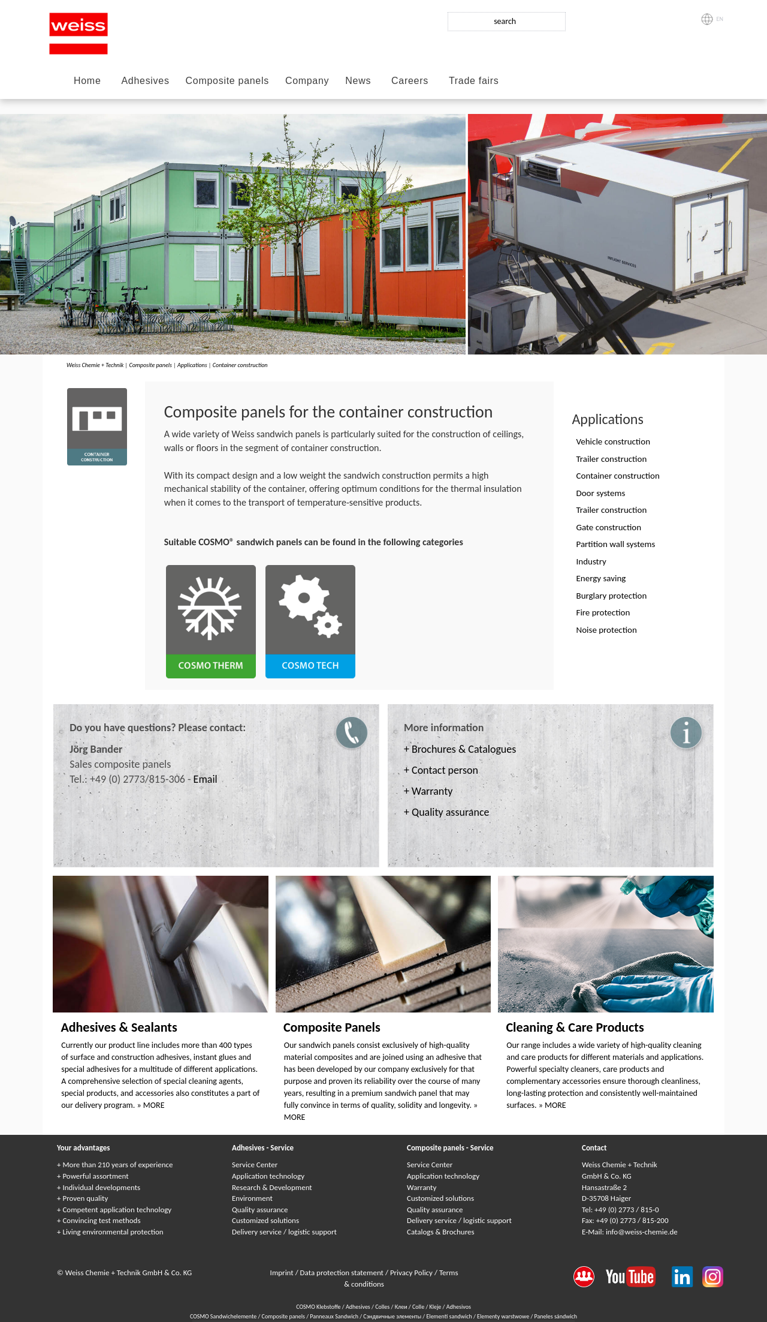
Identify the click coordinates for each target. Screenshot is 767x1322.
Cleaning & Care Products (575, 1027)
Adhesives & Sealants (119, 1027)
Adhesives (145, 81)
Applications (192, 365)
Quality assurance (260, 1209)
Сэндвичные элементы (392, 1316)
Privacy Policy (412, 1272)
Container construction (240, 365)
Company (307, 81)
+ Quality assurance (446, 812)
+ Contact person (441, 770)
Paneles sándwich (556, 1316)
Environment (252, 1198)
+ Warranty (428, 791)
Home (87, 81)
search (505, 21)
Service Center (254, 1164)
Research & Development (272, 1187)
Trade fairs (474, 81)
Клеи (401, 1307)
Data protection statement (342, 1272)
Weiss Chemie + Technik (95, 365)
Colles (382, 1307)
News (358, 81)
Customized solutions (265, 1220)
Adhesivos (458, 1307)
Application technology (268, 1175)
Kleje (436, 1307)
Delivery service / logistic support (284, 1231)
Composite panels (227, 81)
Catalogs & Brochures (441, 1231)
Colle (418, 1307)
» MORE (151, 1105)
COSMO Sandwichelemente (224, 1316)
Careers (409, 81)
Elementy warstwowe (503, 1316)
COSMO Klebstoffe (318, 1307)
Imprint (282, 1272)
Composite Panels (332, 1027)
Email (206, 779)
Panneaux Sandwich (335, 1316)
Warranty (421, 1187)
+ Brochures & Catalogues (460, 749)
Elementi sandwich (449, 1316)
